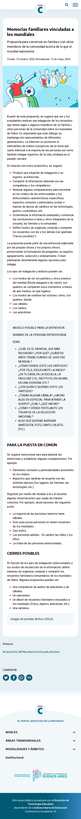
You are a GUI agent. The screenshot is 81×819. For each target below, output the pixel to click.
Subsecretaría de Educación (50, 807)
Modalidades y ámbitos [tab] (25, 749)
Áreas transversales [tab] (23, 740)
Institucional (15, 757)
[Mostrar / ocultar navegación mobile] (75, 4)
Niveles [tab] (12, 732)
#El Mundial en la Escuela (34, 651)
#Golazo (55, 651)
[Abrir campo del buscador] (67, 5)
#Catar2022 (10, 651)
